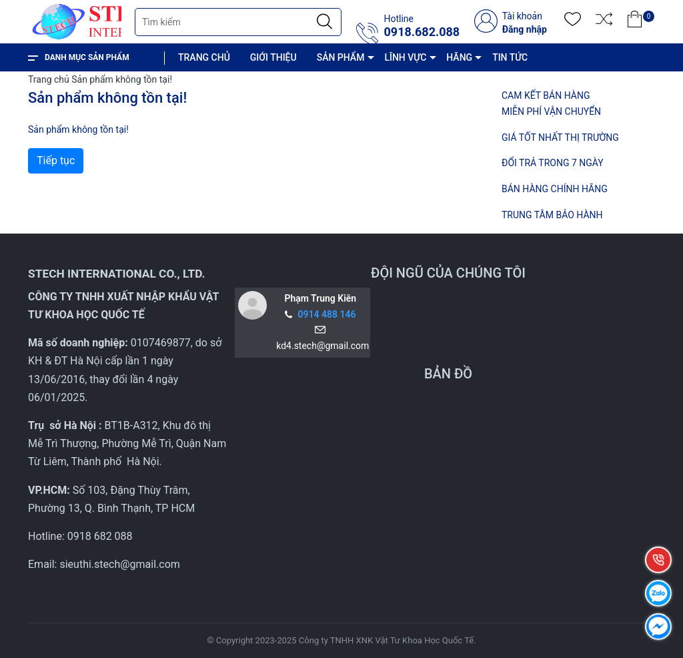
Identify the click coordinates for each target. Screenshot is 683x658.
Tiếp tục (56, 160)
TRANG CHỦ (204, 57)
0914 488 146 (327, 314)
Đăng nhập (524, 29)
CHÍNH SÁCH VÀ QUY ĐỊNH (245, 85)
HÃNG (459, 57)
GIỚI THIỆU (273, 57)
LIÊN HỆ (340, 85)
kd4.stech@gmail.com (320, 345)
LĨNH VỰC (405, 57)
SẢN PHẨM (341, 57)
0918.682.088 (422, 32)
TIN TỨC (510, 57)
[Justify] (324, 22)
